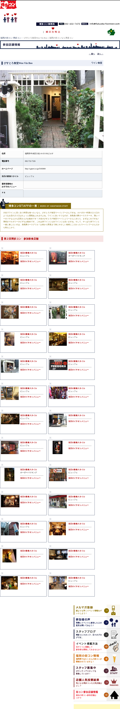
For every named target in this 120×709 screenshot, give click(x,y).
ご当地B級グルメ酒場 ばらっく (69, 410)
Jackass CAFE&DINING (17, 573)
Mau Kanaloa (11, 302)
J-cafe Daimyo (11, 546)
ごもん (55, 437)
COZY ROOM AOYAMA (65, 329)
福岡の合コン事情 (72, 30)
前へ (92, 54)
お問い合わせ (93, 30)
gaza (6, 329)
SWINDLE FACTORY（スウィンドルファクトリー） (81, 491)
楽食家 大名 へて (13, 491)
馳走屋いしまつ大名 (15, 437)
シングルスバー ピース (17, 519)
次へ (100, 54)
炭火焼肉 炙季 (59, 248)
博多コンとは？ (32, 30)
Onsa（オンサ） (61, 519)
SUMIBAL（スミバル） (17, 356)
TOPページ (13, 30)
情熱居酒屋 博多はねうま (67, 464)
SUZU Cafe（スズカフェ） (66, 546)
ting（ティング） (61, 573)
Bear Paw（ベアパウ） (16, 248)
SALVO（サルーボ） (15, 410)
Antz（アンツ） (60, 356)
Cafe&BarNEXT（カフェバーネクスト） (26, 383)
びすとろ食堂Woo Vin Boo (66, 302)
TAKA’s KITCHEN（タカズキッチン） (73, 275)
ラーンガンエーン (62, 383)
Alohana (8, 275)
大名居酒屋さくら (14, 464)
